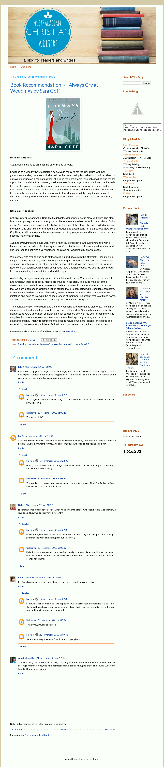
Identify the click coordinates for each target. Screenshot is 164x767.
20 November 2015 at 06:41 (52, 412)
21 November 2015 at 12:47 (50, 657)
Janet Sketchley (26, 657)
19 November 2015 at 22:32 (53, 529)
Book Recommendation (29, 344)
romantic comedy (72, 344)
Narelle (30, 395)
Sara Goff (85, 344)
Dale (20, 505)
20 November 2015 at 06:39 (52, 547)
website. (71, 331)
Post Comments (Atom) (36, 734)
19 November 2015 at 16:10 (46, 577)
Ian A (21, 436)
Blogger (96, 758)
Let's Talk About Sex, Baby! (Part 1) (145, 262)
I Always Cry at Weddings (51, 344)
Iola (20, 366)
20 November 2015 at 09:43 (53, 634)
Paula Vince (24, 577)
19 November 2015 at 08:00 (37, 366)
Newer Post (17, 729)
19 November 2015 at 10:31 (39, 436)
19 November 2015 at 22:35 (53, 599)
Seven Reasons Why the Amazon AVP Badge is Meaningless (138, 327)
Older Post (109, 729)
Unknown (31, 412)
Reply (21, 382)
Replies (25, 389)
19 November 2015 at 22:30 (53, 460)
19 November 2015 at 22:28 (53, 395)
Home (13, 66)
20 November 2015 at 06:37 (52, 620)
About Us (26, 66)
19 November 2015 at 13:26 (38, 505)
